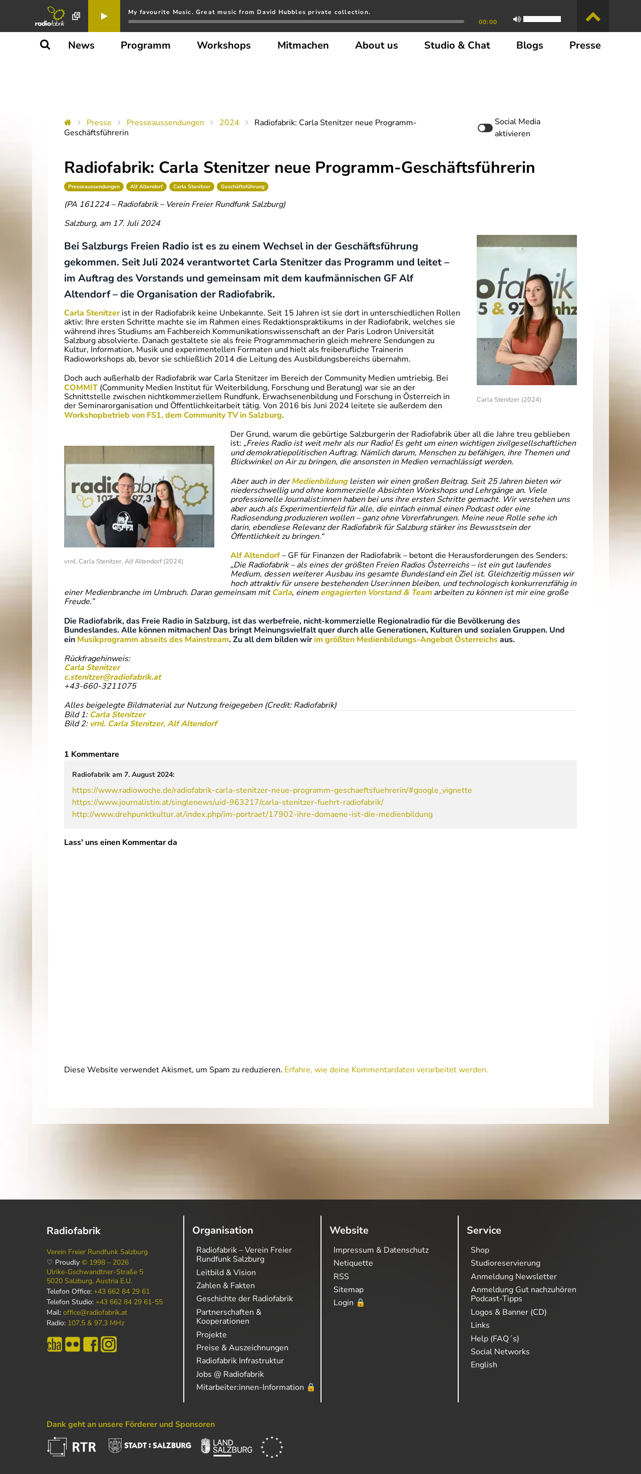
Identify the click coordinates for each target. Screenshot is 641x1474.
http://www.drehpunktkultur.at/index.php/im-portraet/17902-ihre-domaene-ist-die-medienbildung (252, 814)
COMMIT (81, 387)
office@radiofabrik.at (95, 1312)
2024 (229, 122)
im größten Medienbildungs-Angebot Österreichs (406, 639)
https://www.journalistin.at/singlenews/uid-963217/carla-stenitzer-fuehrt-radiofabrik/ (228, 802)
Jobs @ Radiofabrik (230, 1374)
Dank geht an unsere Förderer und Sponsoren (131, 1424)
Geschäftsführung (242, 186)
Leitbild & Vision (226, 1272)
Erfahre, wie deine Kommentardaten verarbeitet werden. (386, 1069)
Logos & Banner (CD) (509, 1312)
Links (480, 1325)
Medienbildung (319, 481)
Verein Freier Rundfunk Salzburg (97, 1252)
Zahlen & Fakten (225, 1285)
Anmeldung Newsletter (514, 1276)
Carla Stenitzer (191, 186)
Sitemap (349, 1289)
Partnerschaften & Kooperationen (228, 1317)
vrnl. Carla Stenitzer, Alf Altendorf (152, 723)
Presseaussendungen (165, 122)
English (484, 1364)
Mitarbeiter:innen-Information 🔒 (256, 1387)
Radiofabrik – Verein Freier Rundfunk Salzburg (244, 1255)
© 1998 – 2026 (105, 1262)
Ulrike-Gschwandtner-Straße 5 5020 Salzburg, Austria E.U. (95, 1277)
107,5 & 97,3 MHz (96, 1323)
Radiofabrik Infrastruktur (240, 1360)
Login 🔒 (350, 1302)
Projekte (211, 1334)
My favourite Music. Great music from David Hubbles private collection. (249, 12)
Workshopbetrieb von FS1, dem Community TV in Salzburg (173, 415)
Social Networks (500, 1351)
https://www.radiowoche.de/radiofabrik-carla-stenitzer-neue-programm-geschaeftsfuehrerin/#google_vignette (272, 790)
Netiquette (353, 1263)
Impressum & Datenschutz (381, 1250)
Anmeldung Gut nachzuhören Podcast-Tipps (523, 1294)
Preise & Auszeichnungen (242, 1347)
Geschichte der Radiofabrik (244, 1298)
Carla (282, 592)
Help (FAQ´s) (495, 1338)
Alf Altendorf (146, 186)
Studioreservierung (505, 1263)
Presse (99, 122)
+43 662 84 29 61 (122, 1291)
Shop (480, 1250)
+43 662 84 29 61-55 (129, 1302)
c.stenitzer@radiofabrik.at (112, 677)
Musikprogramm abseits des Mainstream (153, 639)
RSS (341, 1276)
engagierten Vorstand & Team (376, 592)
